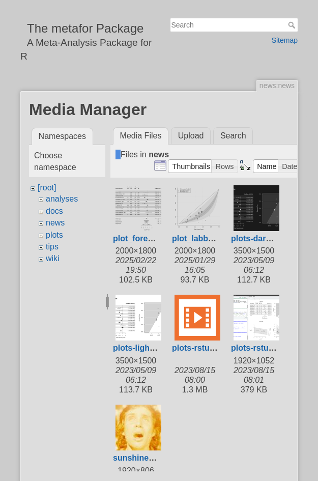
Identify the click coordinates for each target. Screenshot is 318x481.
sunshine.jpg (138, 458)
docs (54, 211)
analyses (62, 198)
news (55, 222)
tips (52, 246)
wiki (53, 258)
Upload (191, 135)
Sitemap (285, 40)
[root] (47, 187)
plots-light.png (141, 348)
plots (54, 235)
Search (293, 25)
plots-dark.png (259, 238)
